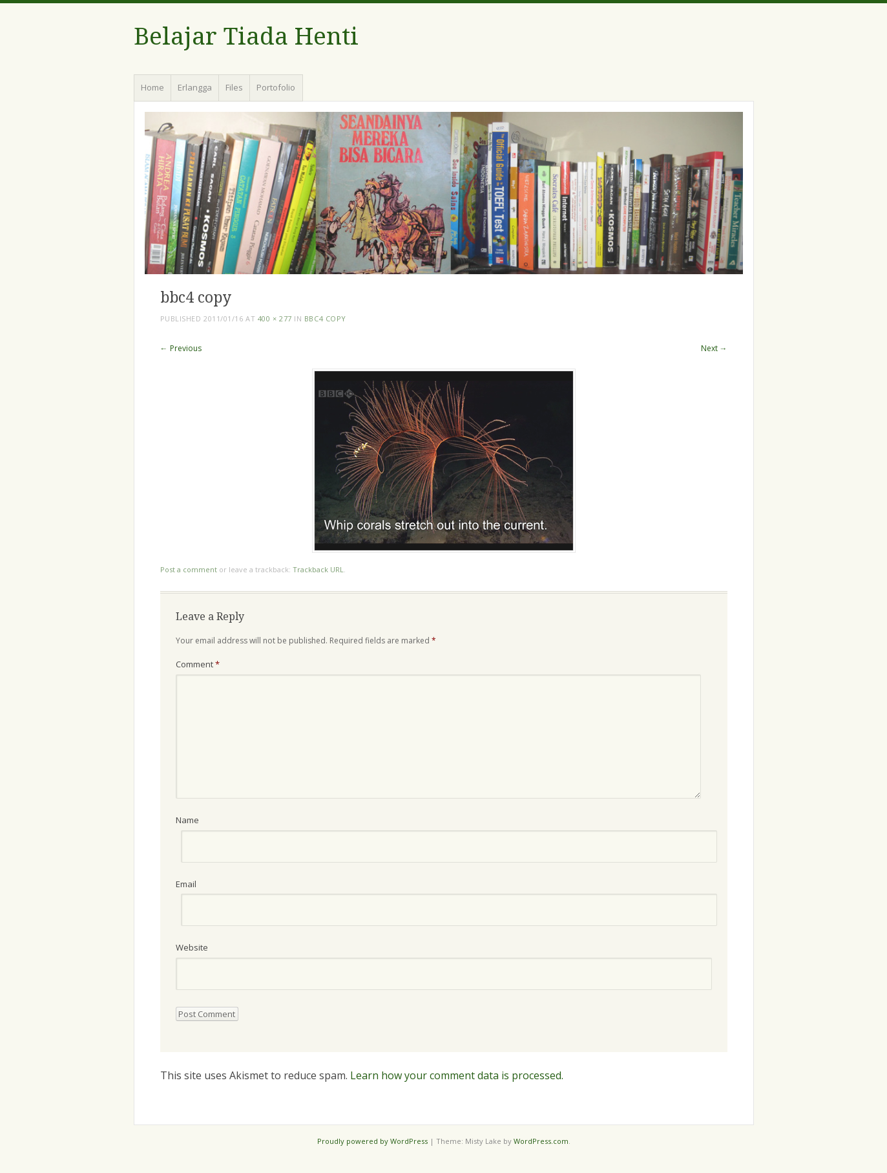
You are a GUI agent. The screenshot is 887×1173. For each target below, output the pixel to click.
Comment (198, 664)
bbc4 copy (325, 318)
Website (192, 947)
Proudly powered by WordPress (372, 1141)
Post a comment (188, 569)
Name (187, 820)
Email (186, 884)
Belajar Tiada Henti (246, 36)
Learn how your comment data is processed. (456, 1075)
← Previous (181, 348)
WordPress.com (541, 1141)
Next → (714, 348)
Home (152, 87)
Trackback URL (318, 569)
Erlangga (195, 87)
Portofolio (275, 87)
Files (234, 87)
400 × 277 (275, 318)
